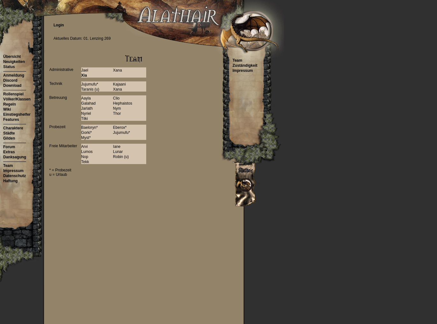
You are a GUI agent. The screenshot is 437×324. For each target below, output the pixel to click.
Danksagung (14, 157)
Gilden (9, 138)
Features (11, 119)
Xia (84, 75)
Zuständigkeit (245, 65)
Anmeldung (13, 75)
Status (9, 67)
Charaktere (13, 128)
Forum (9, 147)
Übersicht (12, 56)
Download (12, 85)
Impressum (13, 171)
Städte (9, 133)
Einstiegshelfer (17, 114)
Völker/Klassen (17, 99)
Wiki (7, 109)
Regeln (9, 104)
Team (8, 165)
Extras (9, 152)
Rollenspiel (13, 94)
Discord (10, 80)
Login (59, 25)
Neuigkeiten (14, 61)
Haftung (10, 181)
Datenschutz (14, 176)
